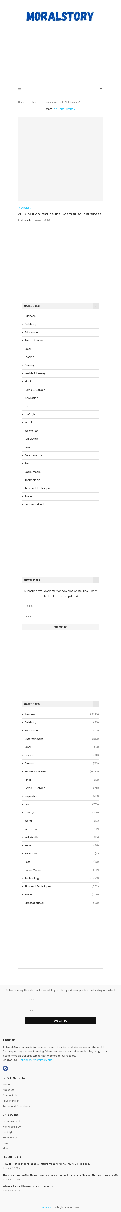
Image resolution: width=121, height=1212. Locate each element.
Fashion (29, 357)
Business (30, 316)
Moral (6, 1148)
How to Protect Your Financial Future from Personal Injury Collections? (46, 1163)
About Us (8, 1090)
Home (21, 102)
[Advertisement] (60, 50)
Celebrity (30, 324)
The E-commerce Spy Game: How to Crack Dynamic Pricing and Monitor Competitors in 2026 (60, 1174)
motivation (31, 431)
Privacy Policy (11, 1101)
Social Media (33, 472)
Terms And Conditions (16, 1106)
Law (27, 406)
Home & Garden (35, 390)
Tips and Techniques (38, 488)
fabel (28, 349)
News (28, 447)
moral (28, 422)
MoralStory (47, 1207)
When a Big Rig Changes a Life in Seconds (28, 1186)
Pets (27, 463)
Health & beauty (35, 373)
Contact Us (10, 1095)
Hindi (28, 381)
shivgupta (26, 220)
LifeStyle (30, 414)
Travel (28, 496)
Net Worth (31, 439)
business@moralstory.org (36, 1060)
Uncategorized (34, 504)
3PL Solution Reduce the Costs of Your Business (59, 214)
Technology (24, 207)
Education (31, 332)
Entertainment (34, 340)
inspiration (31, 398)
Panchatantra (33, 455)
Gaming (29, 365)
